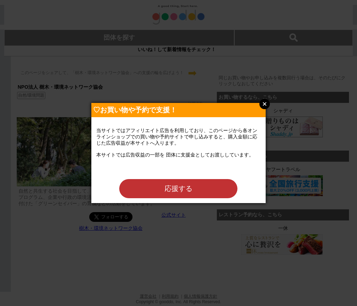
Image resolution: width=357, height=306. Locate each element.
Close (264, 104)
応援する (178, 188)
